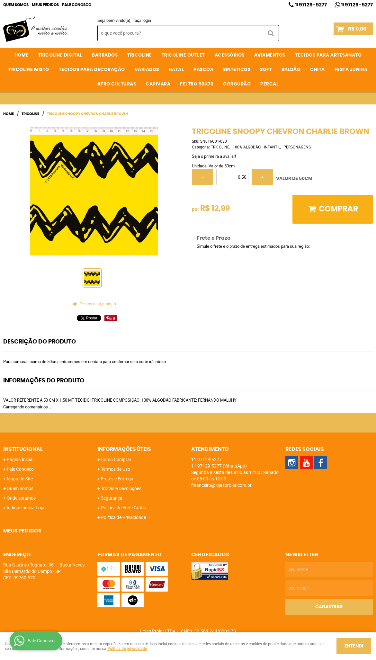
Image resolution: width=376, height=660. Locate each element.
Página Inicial (20, 459)
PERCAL (269, 84)
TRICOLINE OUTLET (183, 55)
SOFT (266, 69)
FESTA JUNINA (351, 69)
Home (21, 55)
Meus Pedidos (45, 5)
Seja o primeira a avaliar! (214, 156)
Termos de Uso (115, 469)
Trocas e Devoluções (121, 488)
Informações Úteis (124, 449)
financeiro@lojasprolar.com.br (221, 485)
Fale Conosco (76, 5)
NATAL (176, 69)
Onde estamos (21, 498)
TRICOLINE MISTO (28, 69)
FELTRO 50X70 (196, 84)
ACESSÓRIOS (230, 55)
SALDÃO (291, 69)
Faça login (141, 20)
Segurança (111, 498)
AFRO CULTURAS (116, 84)
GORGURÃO (237, 84)
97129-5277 (311, 4)
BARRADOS (105, 55)
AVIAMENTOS (269, 55)
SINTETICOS (236, 69)
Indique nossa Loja (25, 507)
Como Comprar (116, 459)
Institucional (23, 449)
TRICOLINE (139, 55)
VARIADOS (147, 69)
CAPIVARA (158, 84)
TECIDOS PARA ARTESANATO (328, 55)
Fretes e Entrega (117, 479)
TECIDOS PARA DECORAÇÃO (92, 69)
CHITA (317, 69)
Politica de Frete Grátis (123, 507)
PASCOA (203, 69)
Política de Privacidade (123, 517)
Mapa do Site (20, 479)
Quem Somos (16, 5)
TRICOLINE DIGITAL (60, 55)
